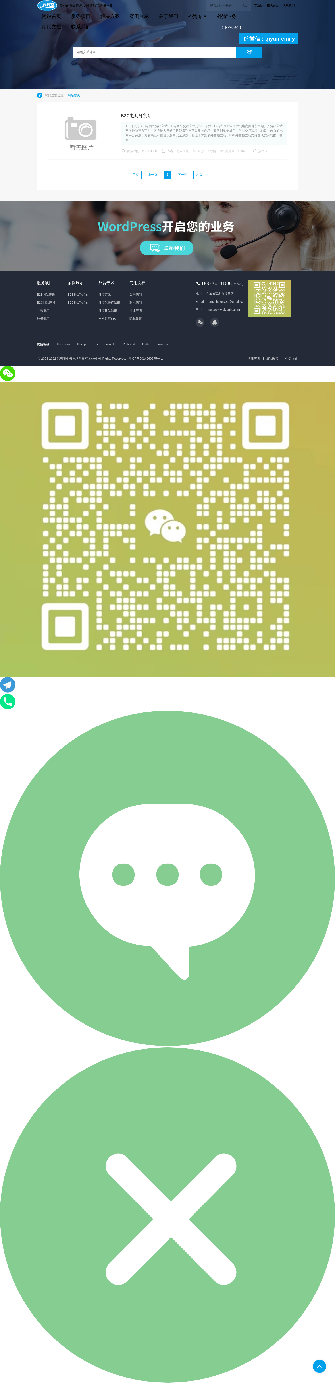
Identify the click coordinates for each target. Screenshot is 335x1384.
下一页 (182, 174)
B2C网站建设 (46, 302)
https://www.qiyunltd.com (223, 309)
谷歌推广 (43, 310)
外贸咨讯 (104, 294)
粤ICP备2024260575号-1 (145, 358)
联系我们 (288, 5)
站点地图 (291, 358)
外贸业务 (227, 16)
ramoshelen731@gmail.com (227, 301)
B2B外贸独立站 (78, 294)
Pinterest (129, 344)
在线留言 (273, 5)
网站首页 (51, 16)
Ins (96, 344)
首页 (136, 174)
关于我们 (168, 16)
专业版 (258, 5)
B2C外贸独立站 (78, 302)
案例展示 (139, 16)
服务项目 (80, 16)
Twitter (146, 344)
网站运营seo (107, 318)
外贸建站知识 (107, 310)
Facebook (63, 344)
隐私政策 (135, 318)
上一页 (152, 174)
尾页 (199, 174)
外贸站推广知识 (109, 302)
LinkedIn (110, 344)
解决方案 (110, 16)
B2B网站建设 (46, 294)
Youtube (163, 344)
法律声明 (135, 310)
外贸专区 (197, 16)
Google (82, 344)
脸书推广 (43, 318)
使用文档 (51, 26)
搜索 (249, 52)
